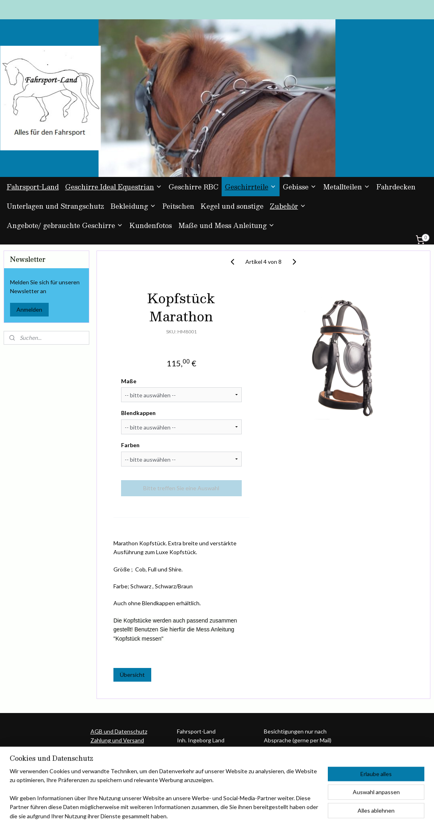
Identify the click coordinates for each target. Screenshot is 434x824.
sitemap (190, 809)
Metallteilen (346, 186)
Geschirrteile (250, 186)
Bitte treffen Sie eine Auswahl (182, 488)
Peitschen (178, 206)
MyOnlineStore (299, 809)
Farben (130, 445)
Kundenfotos (151, 225)
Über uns (102, 767)
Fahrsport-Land (33, 186)
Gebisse (300, 186)
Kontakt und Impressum (121, 758)
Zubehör (288, 206)
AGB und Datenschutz (119, 731)
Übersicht (132, 675)
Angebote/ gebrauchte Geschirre (65, 225)
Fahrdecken (395, 186)
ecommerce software (233, 809)
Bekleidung (133, 206)
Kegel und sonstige (232, 206)
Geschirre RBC (193, 186)
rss (204, 809)
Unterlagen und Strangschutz (55, 206)
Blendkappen (138, 413)
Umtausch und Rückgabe (122, 749)
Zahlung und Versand (117, 740)
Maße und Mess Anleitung (226, 225)
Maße (128, 381)
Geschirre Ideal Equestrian (113, 186)
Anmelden (29, 309)
